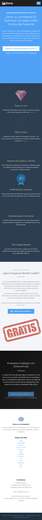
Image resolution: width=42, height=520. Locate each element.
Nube (21, 452)
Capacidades (21, 443)
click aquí (22, 305)
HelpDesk (21, 454)
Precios (21, 449)
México (12, 498)
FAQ (21, 465)
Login (21, 460)
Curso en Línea (21, 447)
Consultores (21, 456)
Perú (16, 498)
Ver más (32, 112)
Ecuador (6, 498)
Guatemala (34, 498)
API (21, 458)
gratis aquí (33, 53)
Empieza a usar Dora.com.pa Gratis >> (21, 48)
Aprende (21, 445)
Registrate (21, 463)
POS (21, 467)
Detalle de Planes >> (21, 311)
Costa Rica (21, 498)
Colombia (21, 500)
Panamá (27, 498)
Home (21, 441)
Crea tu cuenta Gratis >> (21, 395)
